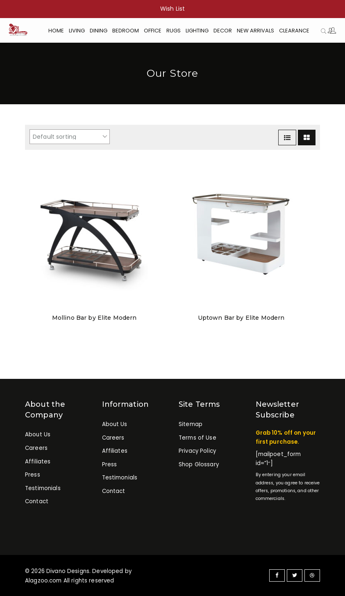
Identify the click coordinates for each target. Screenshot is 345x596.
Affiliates (37, 461)
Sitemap (190, 425)
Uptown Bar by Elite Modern (241, 317)
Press (32, 475)
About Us (37, 435)
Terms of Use (197, 438)
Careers (36, 448)
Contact (36, 502)
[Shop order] (70, 136)
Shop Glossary (199, 464)
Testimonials (43, 488)
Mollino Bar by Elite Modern (94, 317)
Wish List (172, 9)
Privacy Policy (197, 451)
